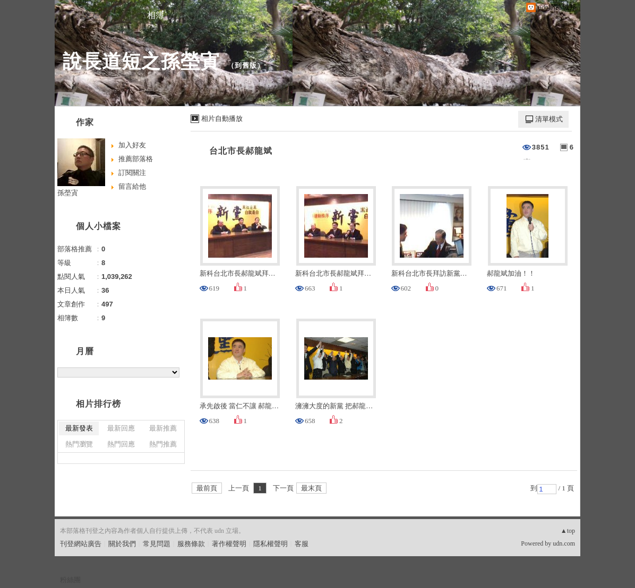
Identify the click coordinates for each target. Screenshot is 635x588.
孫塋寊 (67, 193)
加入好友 (132, 145)
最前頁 (206, 488)
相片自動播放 (222, 118)
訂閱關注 (132, 173)
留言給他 (132, 186)
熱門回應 (121, 444)
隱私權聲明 (270, 544)
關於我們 (122, 544)
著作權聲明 (229, 544)
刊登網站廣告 (80, 544)
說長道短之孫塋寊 (141, 61)
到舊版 (246, 65)
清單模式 (549, 119)
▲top (568, 530)
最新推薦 (163, 428)
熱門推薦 (163, 444)
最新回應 (121, 428)
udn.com (564, 543)
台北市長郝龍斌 (240, 150)
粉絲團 (70, 580)
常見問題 (156, 544)
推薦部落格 (135, 159)
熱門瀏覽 (79, 444)
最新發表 (79, 428)
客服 (301, 544)
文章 (91, 15)
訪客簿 (219, 15)
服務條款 (191, 544)
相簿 (155, 15)
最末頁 (311, 488)
